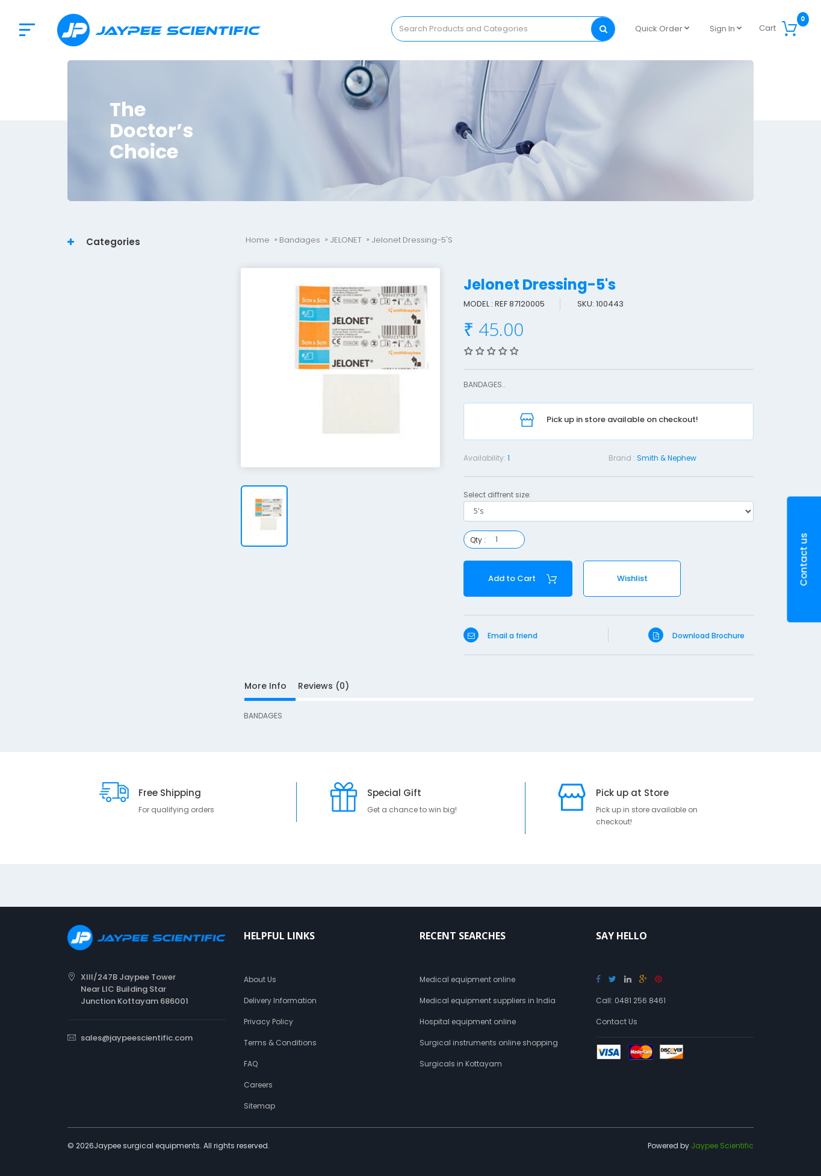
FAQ (251, 1064)
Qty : (478, 540)
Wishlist (632, 578)
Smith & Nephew (666, 458)
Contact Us (616, 1021)
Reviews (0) (323, 686)
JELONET (346, 240)
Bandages (299, 240)
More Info (265, 686)
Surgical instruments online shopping (489, 1043)
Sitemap (259, 1106)
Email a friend (500, 635)
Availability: (484, 458)
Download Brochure (696, 635)
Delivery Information (280, 1000)
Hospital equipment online (468, 1021)
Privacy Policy (268, 1021)
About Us (260, 979)
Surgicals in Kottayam (461, 1064)
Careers (258, 1085)
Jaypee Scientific (722, 1145)
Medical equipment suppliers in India (488, 1000)
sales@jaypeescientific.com (137, 1038)
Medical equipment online (467, 979)
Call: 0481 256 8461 (631, 1000)
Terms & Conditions (280, 1043)
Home (258, 240)
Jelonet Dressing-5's (412, 240)
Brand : (622, 458)
